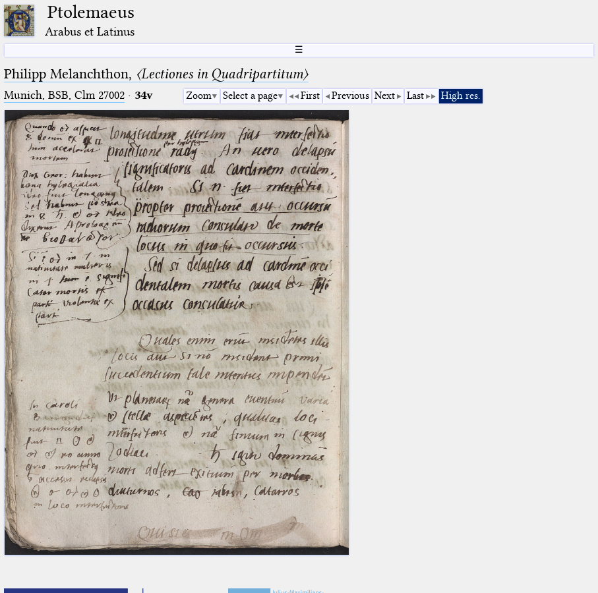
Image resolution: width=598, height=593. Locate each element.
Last (415, 95)
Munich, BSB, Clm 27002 (64, 95)
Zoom (199, 95)
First (310, 95)
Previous (350, 95)
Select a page (250, 95)
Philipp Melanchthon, (156, 74)
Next (384, 95)
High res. (461, 95)
